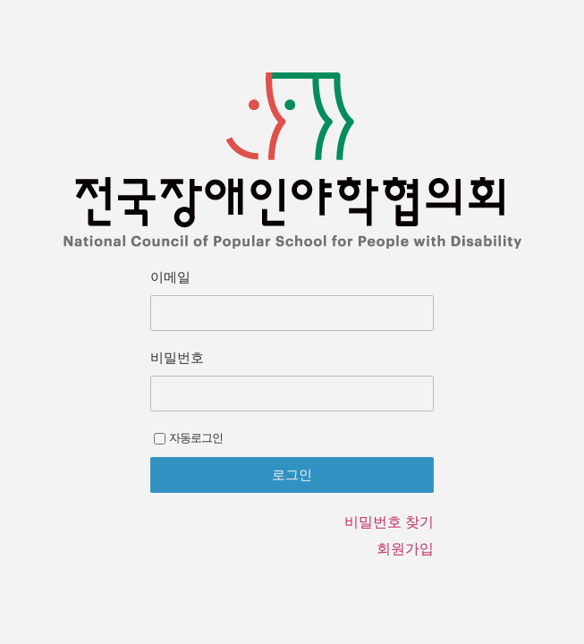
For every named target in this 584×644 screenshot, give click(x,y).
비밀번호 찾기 (389, 521)
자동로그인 (188, 438)
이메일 (170, 277)
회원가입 (405, 548)
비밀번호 (177, 358)
